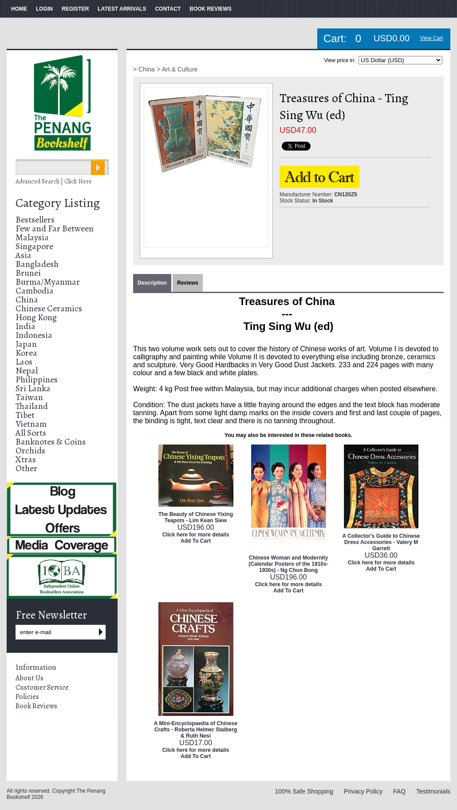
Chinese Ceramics (49, 308)
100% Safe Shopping (304, 791)
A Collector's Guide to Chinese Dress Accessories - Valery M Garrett (381, 542)
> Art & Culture (177, 69)
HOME (19, 9)
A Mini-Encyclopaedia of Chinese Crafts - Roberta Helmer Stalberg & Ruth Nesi (195, 729)
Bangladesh (37, 264)
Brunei (28, 273)
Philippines (37, 379)
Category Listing (58, 203)
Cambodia (35, 291)
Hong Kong (36, 317)
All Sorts (31, 433)
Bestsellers (35, 220)
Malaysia (32, 237)
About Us (29, 678)
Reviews (187, 283)
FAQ (399, 791)
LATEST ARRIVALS (122, 9)
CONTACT (168, 9)
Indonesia (34, 335)
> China (144, 69)
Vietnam (31, 424)
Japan (26, 344)
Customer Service (42, 687)
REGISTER (75, 9)
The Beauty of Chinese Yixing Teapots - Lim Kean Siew (195, 517)
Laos (24, 362)
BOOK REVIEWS (210, 9)
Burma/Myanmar (48, 282)
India (25, 326)
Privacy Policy (363, 791)
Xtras (26, 459)
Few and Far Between (55, 228)
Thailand (32, 406)
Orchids (30, 451)
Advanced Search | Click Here (54, 181)
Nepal (27, 371)
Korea (26, 353)
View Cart (431, 38)
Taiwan (29, 397)
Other (26, 468)
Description (152, 283)
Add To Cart (196, 541)
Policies (27, 697)
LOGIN (44, 9)
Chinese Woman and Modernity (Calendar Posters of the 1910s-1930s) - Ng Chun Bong (288, 564)
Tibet (25, 415)
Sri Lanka (33, 388)
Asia (24, 255)
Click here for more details (195, 535)
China (27, 300)
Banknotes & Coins (51, 442)
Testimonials (433, 791)
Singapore (34, 246)
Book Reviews (36, 706)
